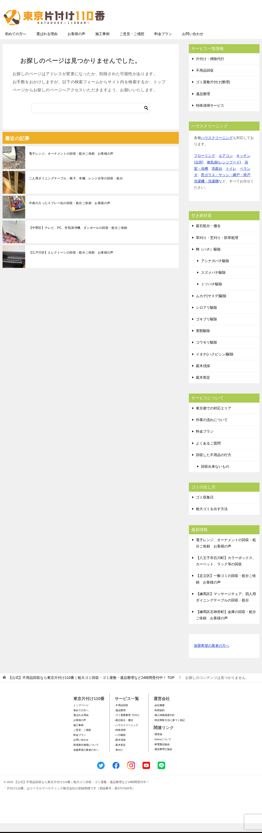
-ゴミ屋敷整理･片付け (127, 725)
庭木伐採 (203, 376)
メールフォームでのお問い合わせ (212, 29)
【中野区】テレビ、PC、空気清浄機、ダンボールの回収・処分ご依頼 (78, 237)
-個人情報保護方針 (164, 725)
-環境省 (158, 744)
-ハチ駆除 (120, 744)
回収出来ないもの (215, 476)
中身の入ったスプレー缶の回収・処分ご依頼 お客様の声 (69, 213)
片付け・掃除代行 (210, 69)
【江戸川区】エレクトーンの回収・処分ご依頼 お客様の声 (71, 262)
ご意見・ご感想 (132, 44)
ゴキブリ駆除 (206, 329)
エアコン (226, 165)
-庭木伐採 (120, 749)
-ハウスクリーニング (126, 735)
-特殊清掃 (120, 739)
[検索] (91, 118)
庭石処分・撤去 (208, 236)
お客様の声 (76, 44)
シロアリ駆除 (206, 317)
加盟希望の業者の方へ (211, 655)
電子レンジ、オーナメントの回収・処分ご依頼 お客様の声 (71, 163)
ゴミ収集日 (205, 507)
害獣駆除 (203, 341)
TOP (91, 687)
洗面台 (217, 178)
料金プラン (163, 44)
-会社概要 (159, 715)
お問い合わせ (192, 44)
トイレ (231, 178)
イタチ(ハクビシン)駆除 (215, 364)
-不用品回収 (121, 715)
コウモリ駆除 (206, 352)
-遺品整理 (120, 720)
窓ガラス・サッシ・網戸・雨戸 (225, 185)
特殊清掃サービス (210, 115)
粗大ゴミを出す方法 (212, 519)
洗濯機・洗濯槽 (206, 191)
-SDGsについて (162, 749)
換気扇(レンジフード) (224, 172)
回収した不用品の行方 (213, 465)
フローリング (204, 165)
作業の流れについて (212, 430)
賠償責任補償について (86, 754)
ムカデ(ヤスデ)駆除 (211, 306)
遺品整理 (203, 104)
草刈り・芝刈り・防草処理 (217, 247)
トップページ (81, 715)
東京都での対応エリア (213, 418)
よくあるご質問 (208, 453)
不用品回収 (205, 80)
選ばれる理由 (46, 44)
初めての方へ (15, 44)
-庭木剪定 (120, 754)
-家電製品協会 (161, 754)
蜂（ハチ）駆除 (208, 259)
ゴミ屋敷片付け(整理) (213, 92)
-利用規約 (159, 720)
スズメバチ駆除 (213, 282)
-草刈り (119, 759)
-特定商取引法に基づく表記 (169, 730)
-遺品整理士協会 (163, 759)
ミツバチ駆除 (211, 294)
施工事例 (102, 44)
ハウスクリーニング (217, 148)
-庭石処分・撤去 (124, 730)
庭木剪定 (203, 387)
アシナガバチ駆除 (215, 271)
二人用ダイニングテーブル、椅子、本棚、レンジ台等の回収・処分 (76, 188)
